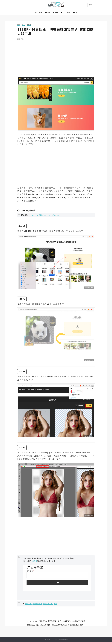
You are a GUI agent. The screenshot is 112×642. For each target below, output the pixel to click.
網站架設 (47, 12)
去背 (55, 604)
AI (36, 12)
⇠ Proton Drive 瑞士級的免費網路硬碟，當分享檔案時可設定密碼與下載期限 (56, 621)
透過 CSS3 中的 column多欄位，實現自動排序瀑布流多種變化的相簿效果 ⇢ (56, 624)
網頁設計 (56, 12)
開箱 (68, 12)
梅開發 (75, 12)
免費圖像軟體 (37, 604)
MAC (63, 12)
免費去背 (28, 604)
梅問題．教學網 (56, 4)
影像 (40, 12)
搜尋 (90, 5)
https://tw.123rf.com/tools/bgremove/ (47, 215)
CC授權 (34, 561)
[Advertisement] (56, 57)
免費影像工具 (48, 604)
